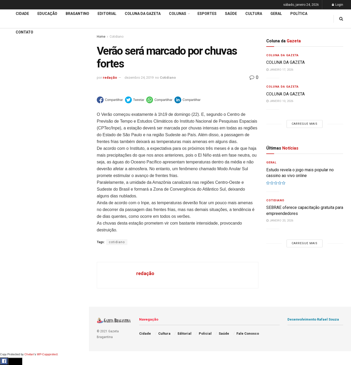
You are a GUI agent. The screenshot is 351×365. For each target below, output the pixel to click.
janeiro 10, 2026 (279, 101)
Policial (12, 234)
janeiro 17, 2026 (279, 69)
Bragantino (15, 204)
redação (110, 77)
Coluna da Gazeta (20, 194)
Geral (10, 264)
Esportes (13, 214)
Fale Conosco (17, 274)
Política (12, 244)
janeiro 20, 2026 (279, 220)
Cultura (11, 224)
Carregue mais (44, 122)
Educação (13, 174)
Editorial (12, 184)
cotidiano (117, 242)
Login (337, 5)
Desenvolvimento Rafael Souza (313, 319)
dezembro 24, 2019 (139, 77)
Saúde (10, 254)
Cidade (11, 164)
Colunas (177, 14)
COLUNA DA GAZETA (285, 62)
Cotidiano (168, 77)
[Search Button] (78, 313)
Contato (24, 32)
